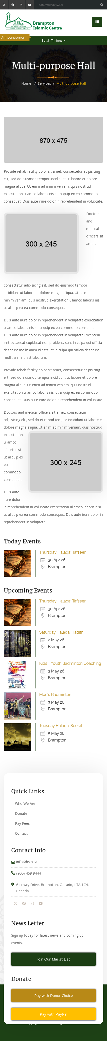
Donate (21, 813)
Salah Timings (52, 40)
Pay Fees (22, 823)
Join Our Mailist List (53, 959)
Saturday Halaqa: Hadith (61, 632)
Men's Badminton (55, 694)
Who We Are (25, 803)
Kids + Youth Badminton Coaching (70, 663)
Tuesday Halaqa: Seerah (61, 725)
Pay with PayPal (53, 1014)
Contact (21, 833)
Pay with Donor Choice (53, 995)
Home (26, 83)
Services (44, 83)
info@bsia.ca (26, 861)
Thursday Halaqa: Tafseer (62, 552)
